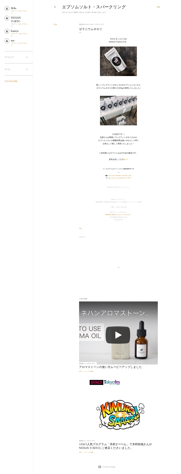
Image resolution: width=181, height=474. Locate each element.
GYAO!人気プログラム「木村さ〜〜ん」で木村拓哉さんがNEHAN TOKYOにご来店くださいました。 (115, 446)
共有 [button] (55, 24)
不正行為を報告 (11, 81)
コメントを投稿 (88, 371)
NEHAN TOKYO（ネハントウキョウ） (118, 214)
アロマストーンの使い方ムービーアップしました (110, 367)
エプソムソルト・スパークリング (94, 7)
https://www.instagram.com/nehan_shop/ (120, 175)
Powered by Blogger (107, 466)
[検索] (158, 7)
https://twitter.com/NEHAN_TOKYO (119, 178)
